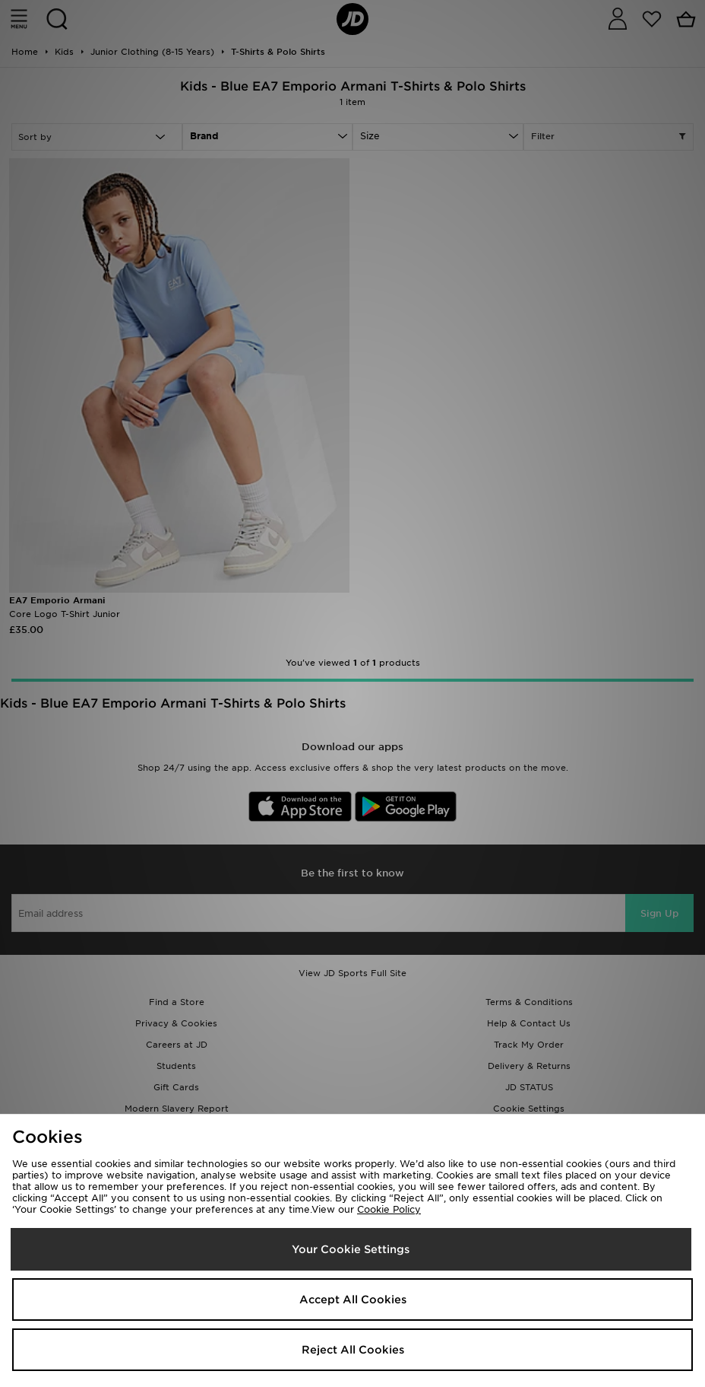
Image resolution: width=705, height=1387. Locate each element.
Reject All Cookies (353, 1350)
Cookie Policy (389, 1209)
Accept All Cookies (352, 1299)
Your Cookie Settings (350, 1249)
